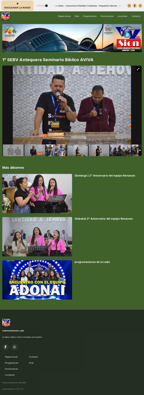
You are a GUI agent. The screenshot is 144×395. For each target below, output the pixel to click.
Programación (90, 16)
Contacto (135, 16)
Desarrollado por (13, 389)
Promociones (107, 16)
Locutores (123, 16)
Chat (77, 16)
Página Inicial (64, 16)
